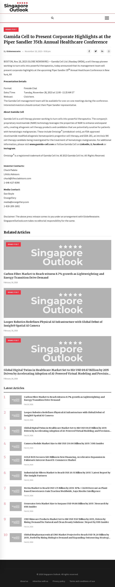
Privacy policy (59, 581)
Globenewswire (13, 51)
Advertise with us (40, 581)
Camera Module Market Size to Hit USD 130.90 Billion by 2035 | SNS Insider (64, 443)
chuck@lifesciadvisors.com (17, 178)
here (31, 96)
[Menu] (107, 18)
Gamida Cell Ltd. (59, 61)
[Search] (52, 18)
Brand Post (11, 29)
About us (24, 581)
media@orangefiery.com (16, 202)
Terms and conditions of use (82, 581)
